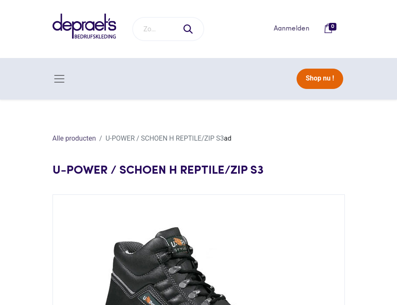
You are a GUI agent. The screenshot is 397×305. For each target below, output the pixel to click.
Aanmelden (291, 28)
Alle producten (74, 138)
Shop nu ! (319, 78)
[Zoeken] (188, 29)
